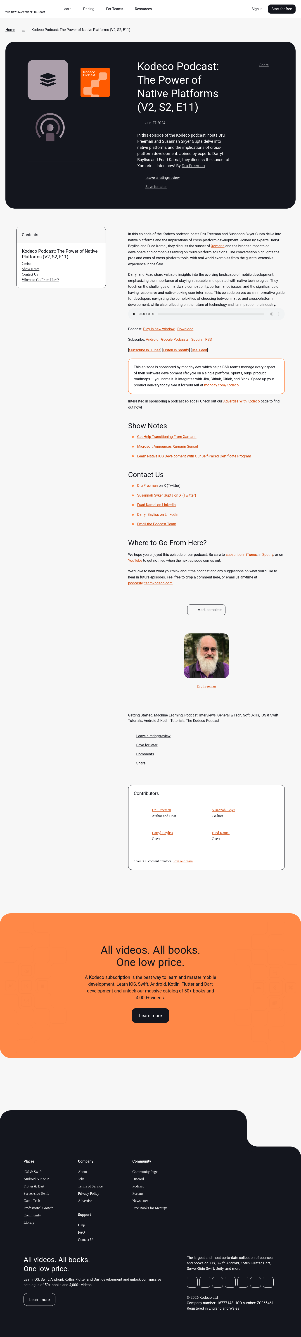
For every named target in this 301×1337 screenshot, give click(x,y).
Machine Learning (168, 715)
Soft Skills (251, 715)
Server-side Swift (36, 1193)
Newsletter (140, 1201)
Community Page (145, 1172)
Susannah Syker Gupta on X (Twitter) (166, 495)
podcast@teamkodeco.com (150, 583)
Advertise (85, 1201)
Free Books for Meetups (149, 1208)
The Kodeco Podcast (202, 720)
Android (152, 339)
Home (10, 30)
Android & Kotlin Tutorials (164, 720)
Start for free (282, 9)
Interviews (207, 715)
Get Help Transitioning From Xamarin (167, 437)
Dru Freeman (193, 165)
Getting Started (140, 715)
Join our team (183, 861)
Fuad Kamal (221, 833)
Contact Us (86, 1240)
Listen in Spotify (176, 350)
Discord (138, 1179)
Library (29, 1222)
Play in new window (159, 329)
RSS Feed (199, 350)
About (82, 1172)
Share (260, 65)
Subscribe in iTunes (144, 350)
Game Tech (32, 1201)
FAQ (81, 1232)
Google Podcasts (175, 339)
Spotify (197, 339)
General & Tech (229, 715)
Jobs (81, 1179)
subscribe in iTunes (241, 554)
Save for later (152, 187)
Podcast (191, 715)
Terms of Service (90, 1186)
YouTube (135, 560)
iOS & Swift (33, 1172)
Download (185, 329)
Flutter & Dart (34, 1186)
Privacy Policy (88, 1193)
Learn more (150, 1015)
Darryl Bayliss (162, 833)
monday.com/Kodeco (221, 385)
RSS (208, 339)
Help (81, 1225)
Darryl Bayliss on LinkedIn (157, 514)
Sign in (257, 9)
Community (32, 1215)
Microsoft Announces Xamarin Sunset (167, 446)
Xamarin (218, 246)
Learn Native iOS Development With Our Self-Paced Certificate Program (194, 456)
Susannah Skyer (223, 810)
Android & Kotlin (37, 1179)
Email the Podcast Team (156, 524)
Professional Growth (38, 1208)
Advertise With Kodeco (241, 401)
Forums (137, 1193)
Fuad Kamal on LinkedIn (156, 505)
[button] (69, 9)
